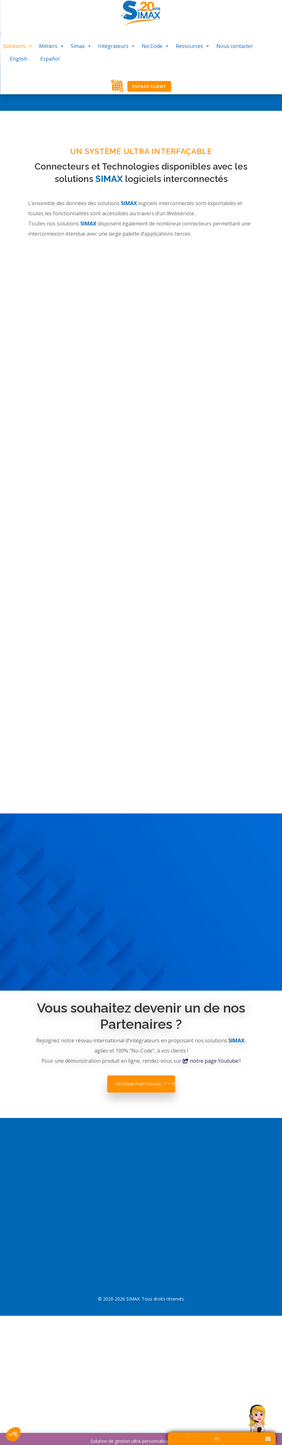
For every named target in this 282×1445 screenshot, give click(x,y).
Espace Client (149, 86)
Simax (81, 46)
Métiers (51, 46)
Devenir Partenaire (139, 1084)
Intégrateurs (116, 46)
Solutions (18, 46)
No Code (155, 46)
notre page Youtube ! (215, 1060)
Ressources (193, 46)
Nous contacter (234, 46)
